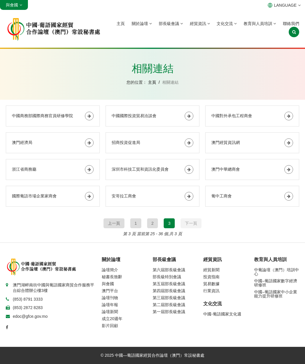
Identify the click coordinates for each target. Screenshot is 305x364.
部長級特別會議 (167, 276)
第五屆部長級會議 (169, 283)
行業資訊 (211, 290)
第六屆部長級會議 (169, 269)
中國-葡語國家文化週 (222, 314)
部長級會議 (171, 23)
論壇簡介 (110, 269)
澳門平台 (110, 290)
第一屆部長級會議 (169, 311)
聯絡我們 (291, 23)
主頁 (121, 23)
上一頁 (114, 223)
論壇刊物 (110, 297)
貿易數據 (211, 283)
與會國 (108, 283)
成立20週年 (112, 318)
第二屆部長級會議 (169, 304)
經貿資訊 (200, 23)
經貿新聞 (211, 269)
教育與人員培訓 (260, 23)
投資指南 (211, 276)
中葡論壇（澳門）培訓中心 (276, 271)
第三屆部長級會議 (169, 297)
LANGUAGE (284, 5)
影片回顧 (110, 325)
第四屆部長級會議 (169, 290)
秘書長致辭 (112, 276)
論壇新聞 (110, 311)
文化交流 (227, 23)
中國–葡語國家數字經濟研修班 (275, 283)
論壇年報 (110, 304)
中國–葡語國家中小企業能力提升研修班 (275, 294)
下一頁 (191, 223)
